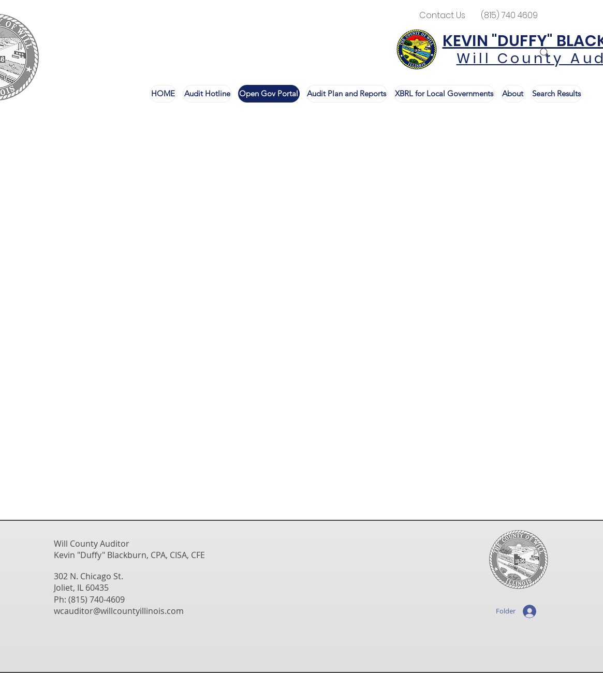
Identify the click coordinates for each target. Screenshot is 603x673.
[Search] (544, 53)
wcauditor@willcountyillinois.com (119, 611)
